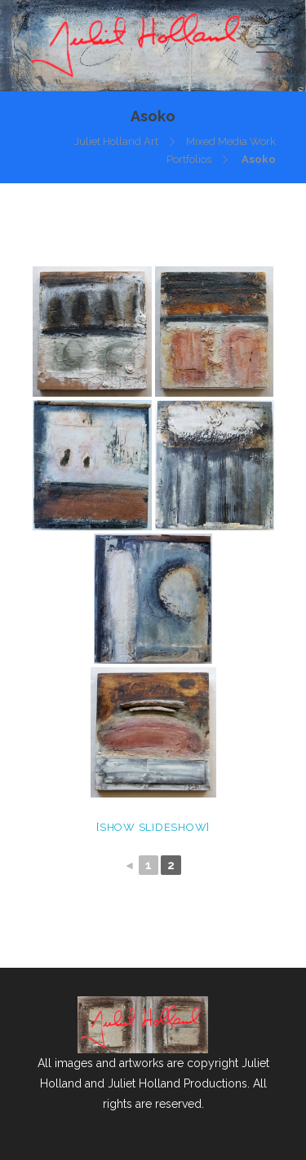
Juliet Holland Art (116, 141)
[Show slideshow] (153, 827)
